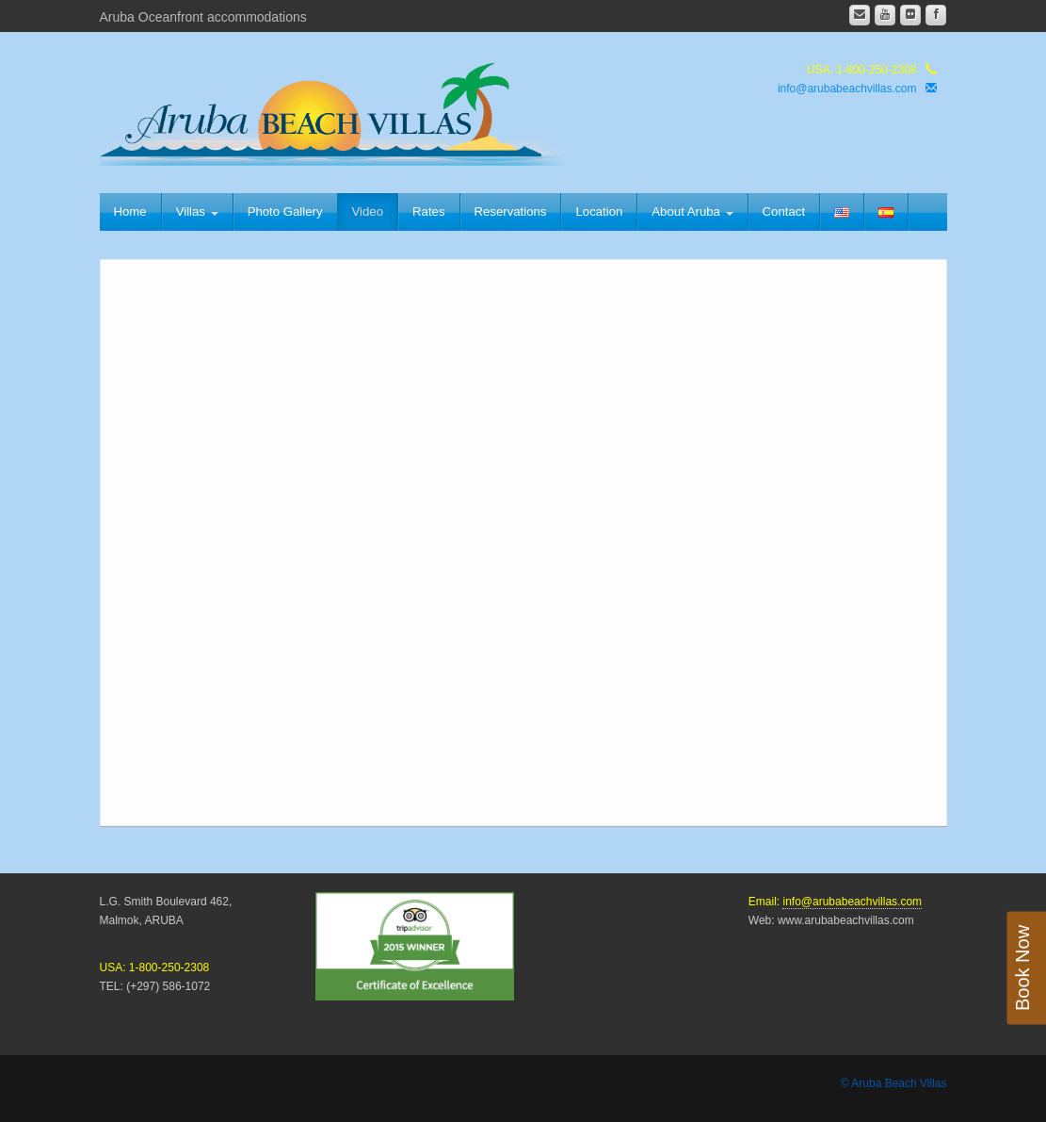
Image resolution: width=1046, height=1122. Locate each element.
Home (130, 211)
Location (598, 211)
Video (368, 211)
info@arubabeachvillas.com (847, 88)
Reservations (511, 211)
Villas (197, 211)
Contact (784, 211)
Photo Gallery (285, 211)
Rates (428, 211)
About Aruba (692, 211)
